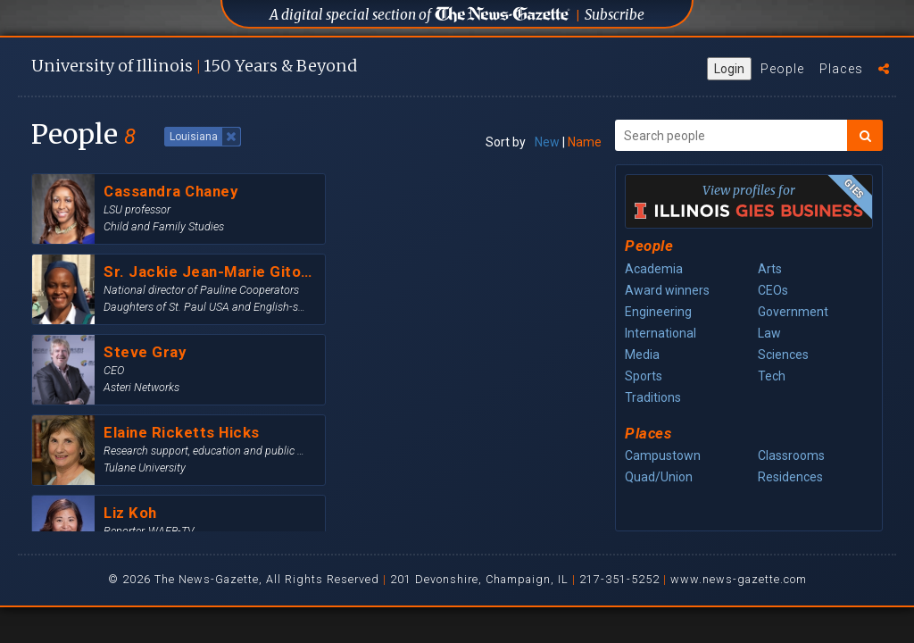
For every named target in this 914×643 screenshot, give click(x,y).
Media (642, 354)
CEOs (773, 290)
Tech (771, 376)
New (547, 142)
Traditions (653, 397)
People (782, 69)
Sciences (783, 354)
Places (841, 69)
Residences (790, 477)
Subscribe (614, 14)
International (660, 333)
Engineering (658, 312)
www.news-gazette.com (738, 579)
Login (729, 69)
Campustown (663, 455)
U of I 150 (194, 65)
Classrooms (791, 455)
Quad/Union (659, 477)
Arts (770, 269)
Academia (654, 269)
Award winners (667, 290)
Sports (643, 376)
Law (769, 333)
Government (793, 312)
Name (585, 142)
